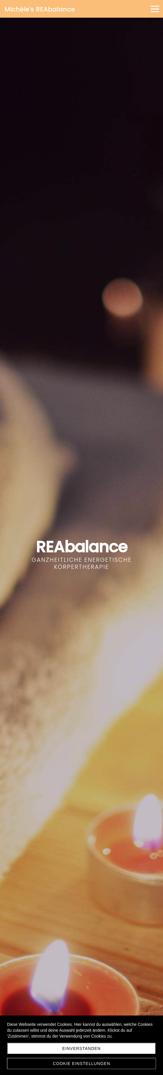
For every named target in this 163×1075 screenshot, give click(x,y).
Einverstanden (81, 1048)
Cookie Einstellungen (81, 1063)
